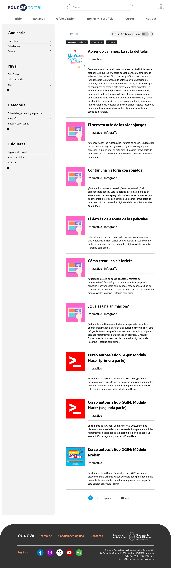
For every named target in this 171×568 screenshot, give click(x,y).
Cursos (129, 18)
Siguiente (109, 498)
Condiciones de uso (71, 536)
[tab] (72, 34)
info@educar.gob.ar (145, 559)
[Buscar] (103, 7)
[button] (8, 90)
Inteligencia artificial (100, 18)
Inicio (18, 18)
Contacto (97, 536)
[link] (161, 7)
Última (125, 498)
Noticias (151, 18)
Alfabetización (65, 18)
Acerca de (45, 536)
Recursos (39, 18)
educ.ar (110, 550)
